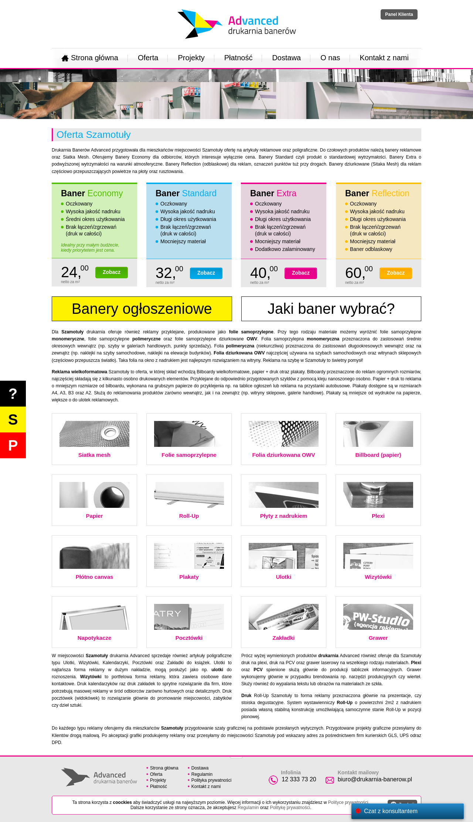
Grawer (378, 622)
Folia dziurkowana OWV (284, 439)
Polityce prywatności (348, 802)
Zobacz (111, 272)
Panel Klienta (399, 14)
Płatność (238, 58)
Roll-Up (189, 500)
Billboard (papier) (378, 439)
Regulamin (201, 774)
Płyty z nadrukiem (284, 500)
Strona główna (89, 58)
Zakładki (284, 622)
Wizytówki (378, 561)
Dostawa (286, 58)
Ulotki (284, 561)
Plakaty (189, 561)
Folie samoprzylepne (189, 439)
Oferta (148, 58)
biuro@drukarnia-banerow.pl (375, 779)
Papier (94, 500)
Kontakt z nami (384, 58)
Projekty (191, 58)
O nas (330, 58)
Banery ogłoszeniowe (142, 308)
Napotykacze (94, 622)
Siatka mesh (94, 439)
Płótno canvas (94, 561)
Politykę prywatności (290, 807)
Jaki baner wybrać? (331, 308)
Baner (92, 193)
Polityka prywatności (211, 780)
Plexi (378, 500)
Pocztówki (189, 622)
